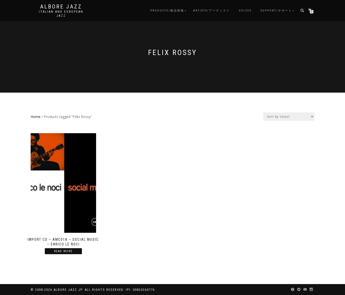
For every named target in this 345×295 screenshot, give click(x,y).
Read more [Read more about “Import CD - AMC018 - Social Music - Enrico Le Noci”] (63, 251)
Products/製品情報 (167, 10)
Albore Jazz (61, 7)
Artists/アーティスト (211, 10)
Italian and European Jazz (61, 13)
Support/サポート (276, 10)
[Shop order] (288, 117)
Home (36, 116)
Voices (245, 10)
